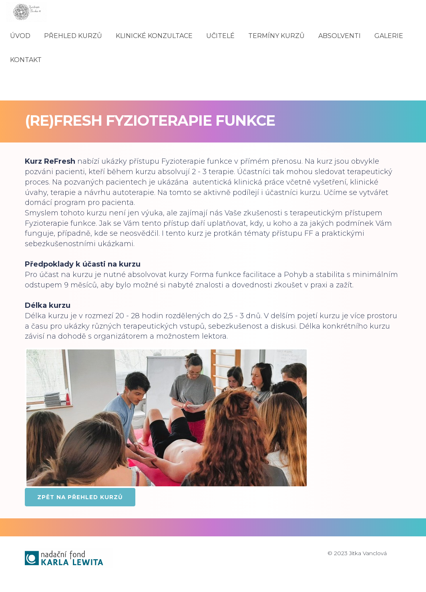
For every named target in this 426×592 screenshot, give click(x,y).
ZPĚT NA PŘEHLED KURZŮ (80, 497)
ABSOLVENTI (339, 36)
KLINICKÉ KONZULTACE (154, 36)
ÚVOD (20, 36)
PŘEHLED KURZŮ (73, 36)
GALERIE (388, 36)
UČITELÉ (220, 36)
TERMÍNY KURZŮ (276, 36)
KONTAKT (26, 60)
